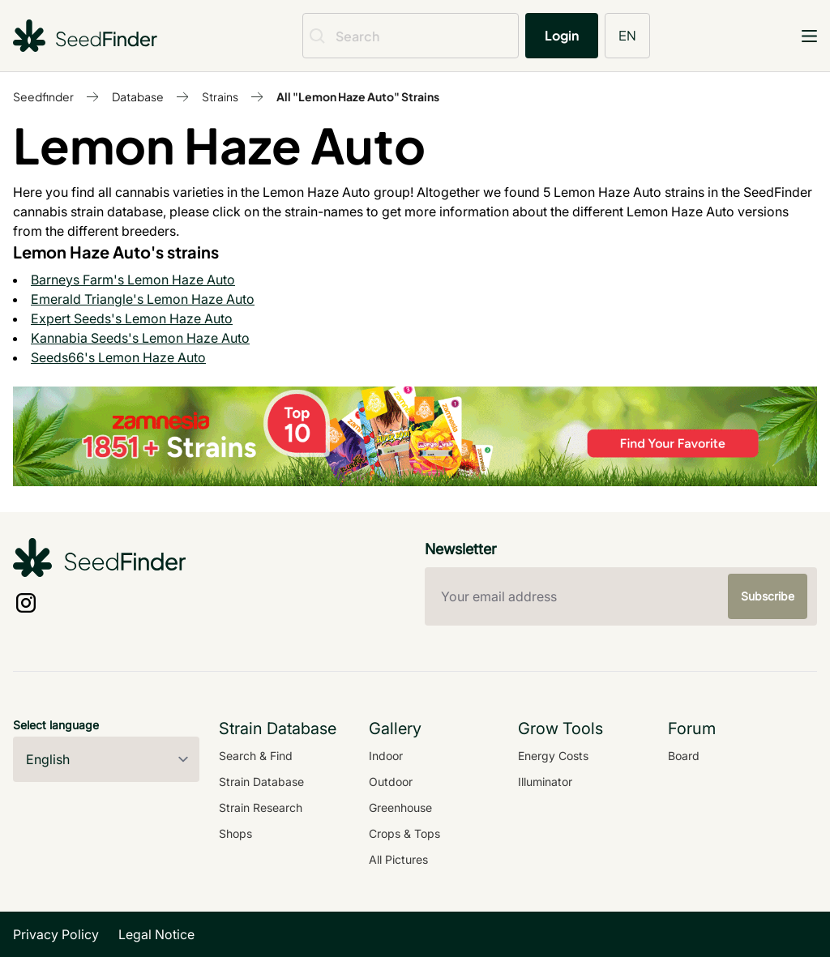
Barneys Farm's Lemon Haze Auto (133, 279)
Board (684, 756)
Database (138, 96)
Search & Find (256, 756)
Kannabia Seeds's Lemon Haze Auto (140, 338)
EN (627, 35)
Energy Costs (553, 756)
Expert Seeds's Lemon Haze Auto (132, 318)
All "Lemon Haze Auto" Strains (357, 96)
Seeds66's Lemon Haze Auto (118, 357)
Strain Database (261, 781)
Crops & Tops (404, 833)
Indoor (386, 756)
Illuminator (545, 781)
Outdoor (391, 781)
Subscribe (767, 596)
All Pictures (398, 859)
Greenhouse (400, 807)
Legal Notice (156, 934)
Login (562, 35)
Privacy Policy (56, 934)
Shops (235, 833)
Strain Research (260, 807)
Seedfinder (43, 96)
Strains (220, 96)
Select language (56, 725)
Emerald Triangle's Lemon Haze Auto (143, 299)
